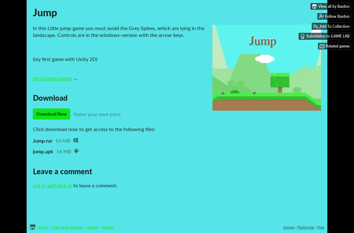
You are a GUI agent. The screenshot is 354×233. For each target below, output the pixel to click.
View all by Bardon (67, 227)
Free (320, 227)
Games (288, 227)
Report (92, 227)
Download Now (51, 114)
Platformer (306, 227)
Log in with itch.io (52, 185)
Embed (108, 227)
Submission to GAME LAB (325, 36)
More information (55, 78)
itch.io (43, 227)
